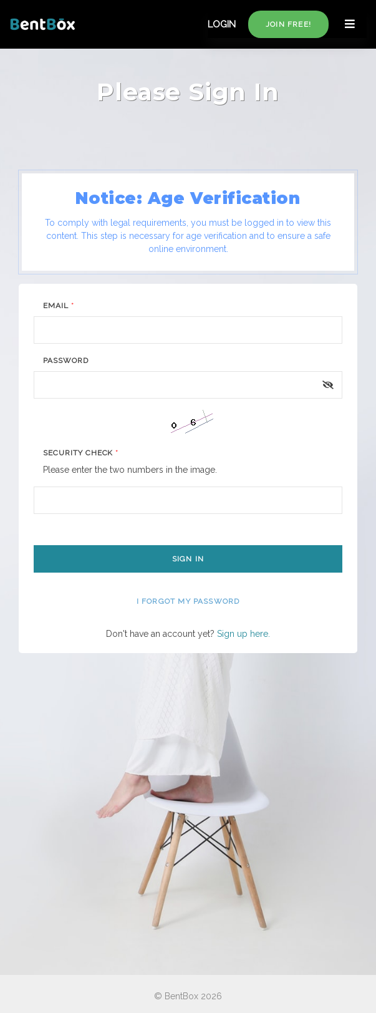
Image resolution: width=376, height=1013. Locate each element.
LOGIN (222, 24)
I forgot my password (188, 601)
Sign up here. (243, 634)
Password (66, 360)
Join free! (288, 24)
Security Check (80, 452)
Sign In (188, 559)
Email (58, 305)
